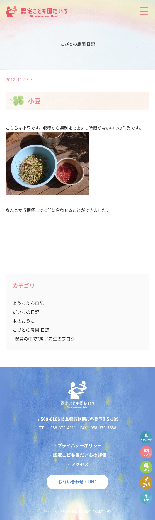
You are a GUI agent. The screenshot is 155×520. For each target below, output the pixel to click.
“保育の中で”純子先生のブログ (44, 338)
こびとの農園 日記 (31, 329)
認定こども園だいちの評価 (79, 454)
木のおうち (24, 320)
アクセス (80, 464)
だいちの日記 (26, 311)
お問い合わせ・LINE (77, 482)
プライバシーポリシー (79, 445)
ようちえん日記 (28, 303)
